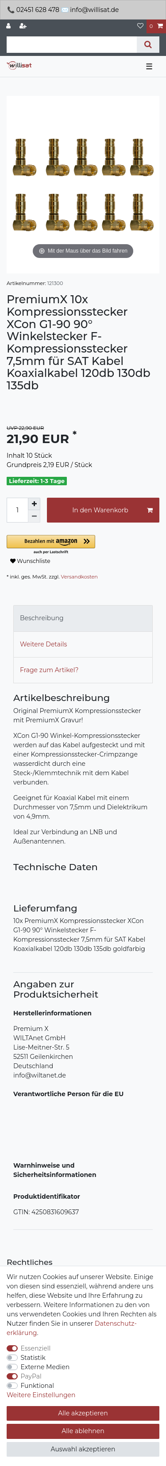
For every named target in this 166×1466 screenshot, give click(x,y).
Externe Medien (45, 1367)
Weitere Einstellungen (41, 1395)
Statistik (33, 1358)
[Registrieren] (23, 26)
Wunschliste (30, 561)
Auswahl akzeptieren (83, 1449)
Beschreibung (42, 618)
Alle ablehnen (83, 1431)
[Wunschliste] (140, 26)
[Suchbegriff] (72, 44)
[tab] (83, 618)
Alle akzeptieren (83, 1413)
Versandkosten (79, 577)
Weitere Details (43, 644)
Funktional (37, 1386)
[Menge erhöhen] (34, 504)
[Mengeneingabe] (17, 510)
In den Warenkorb (112, 510)
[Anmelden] (9, 26)
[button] (83, 545)
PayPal (31, 1376)
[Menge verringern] (34, 516)
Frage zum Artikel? (49, 670)
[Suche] (148, 44)
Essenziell (36, 1348)
